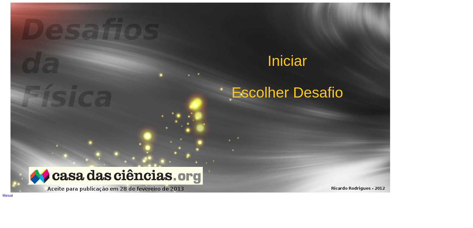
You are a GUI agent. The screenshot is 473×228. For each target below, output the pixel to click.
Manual (8, 195)
